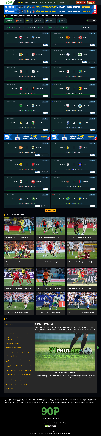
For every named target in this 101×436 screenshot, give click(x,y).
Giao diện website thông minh (12, 343)
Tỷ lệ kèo (41, 2)
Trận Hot (20, 27)
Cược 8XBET (91, 2)
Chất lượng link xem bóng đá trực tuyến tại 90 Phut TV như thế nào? (18, 365)
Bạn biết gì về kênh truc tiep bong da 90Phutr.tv (16, 329)
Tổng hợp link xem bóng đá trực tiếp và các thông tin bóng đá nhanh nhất (18, 338)
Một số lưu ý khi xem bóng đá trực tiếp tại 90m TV (16, 384)
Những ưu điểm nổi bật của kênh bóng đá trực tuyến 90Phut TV (18, 333)
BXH (45, 2)
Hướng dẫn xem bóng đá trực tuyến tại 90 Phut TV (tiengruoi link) (19, 360)
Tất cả (64, 27)
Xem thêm (50, 211)
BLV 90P (31, 27)
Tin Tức (55, 2)
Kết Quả (50, 2)
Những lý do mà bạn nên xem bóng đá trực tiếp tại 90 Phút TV (19, 370)
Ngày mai (53, 27)
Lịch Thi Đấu (34, 2)
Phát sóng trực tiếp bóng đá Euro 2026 (14, 356)
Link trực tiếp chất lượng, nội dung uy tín (14, 347)
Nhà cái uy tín (81, 2)
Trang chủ (20, 2)
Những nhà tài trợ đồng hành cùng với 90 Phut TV (16, 380)
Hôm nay (42, 27)
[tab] (9, 20)
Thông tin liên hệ (9, 388)
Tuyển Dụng (62, 2)
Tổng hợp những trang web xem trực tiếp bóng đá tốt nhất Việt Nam (18, 375)
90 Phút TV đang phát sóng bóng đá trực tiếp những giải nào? (19, 352)
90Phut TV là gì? (9, 324)
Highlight (26, 2)
